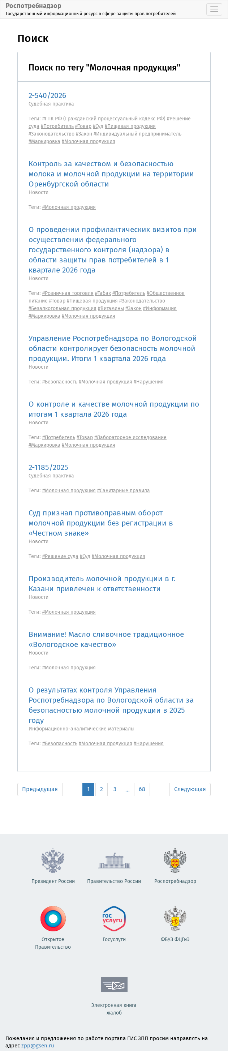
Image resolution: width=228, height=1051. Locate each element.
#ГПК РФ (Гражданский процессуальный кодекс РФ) (103, 119)
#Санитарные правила (123, 491)
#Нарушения (149, 382)
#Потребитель (57, 126)
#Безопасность (59, 382)
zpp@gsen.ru (37, 1045)
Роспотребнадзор (91, 9)
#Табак (103, 293)
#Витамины (111, 308)
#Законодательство (51, 134)
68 (142, 789)
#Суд (98, 126)
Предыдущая (40, 789)
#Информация (160, 308)
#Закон (84, 134)
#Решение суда (60, 556)
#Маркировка (44, 141)
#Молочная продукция (88, 141)
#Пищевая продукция (130, 126)
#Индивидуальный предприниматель (137, 134)
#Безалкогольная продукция (62, 308)
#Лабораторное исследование (130, 437)
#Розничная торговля (68, 293)
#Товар (83, 126)
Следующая (190, 789)
